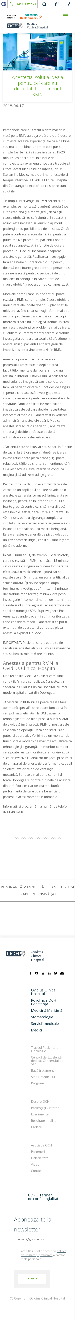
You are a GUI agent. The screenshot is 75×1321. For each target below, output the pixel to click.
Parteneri (38, 1151)
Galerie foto (40, 1158)
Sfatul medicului (43, 1077)
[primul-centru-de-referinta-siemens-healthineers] (37, 16)
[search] (44, 4)
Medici (36, 1030)
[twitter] (55, 972)
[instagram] (43, 972)
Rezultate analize (43, 1120)
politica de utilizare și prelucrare (43, 1253)
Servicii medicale (45, 1023)
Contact (36, 1171)
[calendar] (57, 4)
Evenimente (40, 1114)
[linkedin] (49, 972)
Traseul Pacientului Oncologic (45, 1049)
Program (37, 1083)
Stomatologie (42, 1017)
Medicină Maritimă (46, 1010)
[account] (69, 4)
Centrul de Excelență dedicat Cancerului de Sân (47, 1060)
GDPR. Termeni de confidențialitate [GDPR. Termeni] (44, 1197)
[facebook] (30, 972)
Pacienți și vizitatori (45, 1108)
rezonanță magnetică (22, 887)
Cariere (36, 1127)
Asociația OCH (41, 1145)
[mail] (62, 972)
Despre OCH (40, 1101)
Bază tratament (42, 1070)
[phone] (22, 4)
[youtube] (36, 972)
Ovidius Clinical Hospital (43, 992)
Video (35, 1164)
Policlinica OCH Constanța (43, 1002)
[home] (37, 25)
